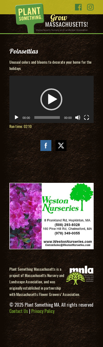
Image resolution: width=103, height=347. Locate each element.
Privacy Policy (42, 311)
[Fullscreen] (86, 117)
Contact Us (18, 311)
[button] (51, 99)
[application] (51, 99)
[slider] (47, 117)
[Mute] (77, 117)
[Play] (16, 117)
